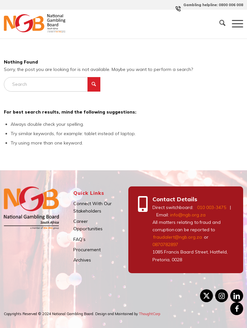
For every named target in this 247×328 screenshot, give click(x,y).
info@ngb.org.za (188, 215)
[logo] (34, 23)
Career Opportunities (88, 225)
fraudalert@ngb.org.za (177, 237)
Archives (82, 260)
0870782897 (165, 244)
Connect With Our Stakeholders (92, 207)
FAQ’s (79, 239)
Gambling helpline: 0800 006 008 (213, 5)
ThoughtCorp (149, 314)
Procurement (87, 250)
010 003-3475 (211, 207)
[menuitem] (211, 4)
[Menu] (234, 23)
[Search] (219, 23)
